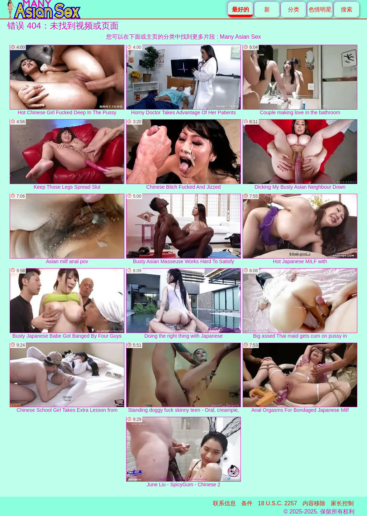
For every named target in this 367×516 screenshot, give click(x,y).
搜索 (346, 9)
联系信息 (224, 503)
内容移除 (313, 503)
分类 (293, 9)
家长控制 (342, 503)
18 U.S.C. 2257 (277, 503)
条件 (247, 503)
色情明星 (320, 9)
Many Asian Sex (240, 37)
